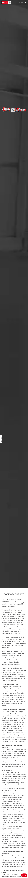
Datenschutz (1, 439)
